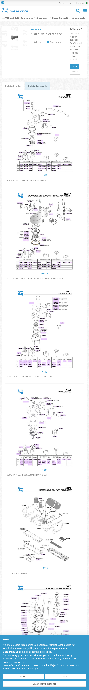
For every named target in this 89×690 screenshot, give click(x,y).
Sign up (75, 72)
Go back (36, 42)
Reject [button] (23, 676)
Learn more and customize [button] (44, 684)
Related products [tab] (37, 86)
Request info (54, 42)
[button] (85, 639)
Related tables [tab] (13, 86)
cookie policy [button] (45, 652)
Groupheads (42, 18)
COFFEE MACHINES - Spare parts (17, 18)
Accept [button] (65, 676)
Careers (62, 3)
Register (80, 3)
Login (71, 3)
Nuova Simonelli (60, 18)
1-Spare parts (78, 18)
